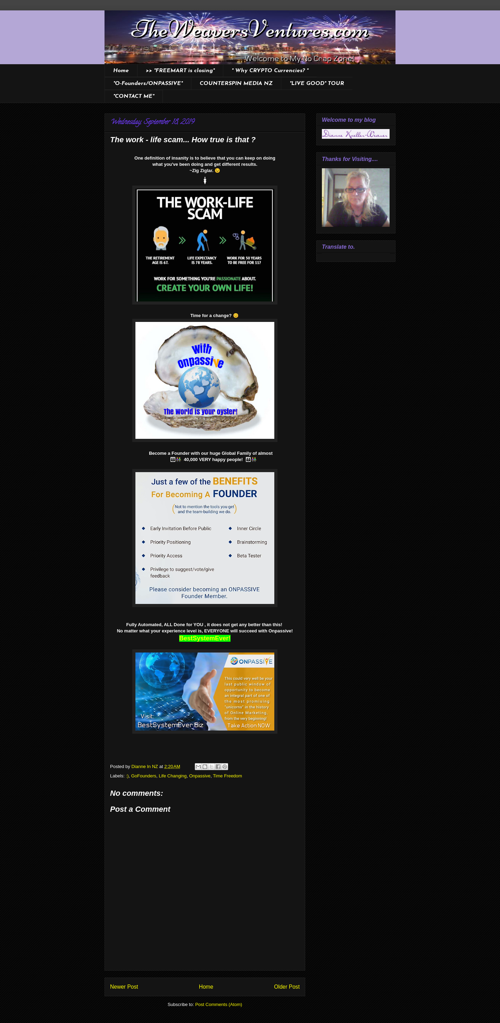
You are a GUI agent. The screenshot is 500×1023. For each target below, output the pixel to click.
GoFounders (143, 775)
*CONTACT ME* (133, 96)
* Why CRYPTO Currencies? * (270, 71)
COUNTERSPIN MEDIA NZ (236, 83)
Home (121, 71)
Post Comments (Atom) (218, 1004)
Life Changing (172, 775)
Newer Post (124, 987)
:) (127, 775)
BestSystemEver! (205, 638)
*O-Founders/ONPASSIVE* (148, 83)
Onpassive (199, 775)
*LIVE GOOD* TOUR (317, 83)
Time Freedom (227, 775)
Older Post (287, 987)
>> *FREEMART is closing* (180, 71)
